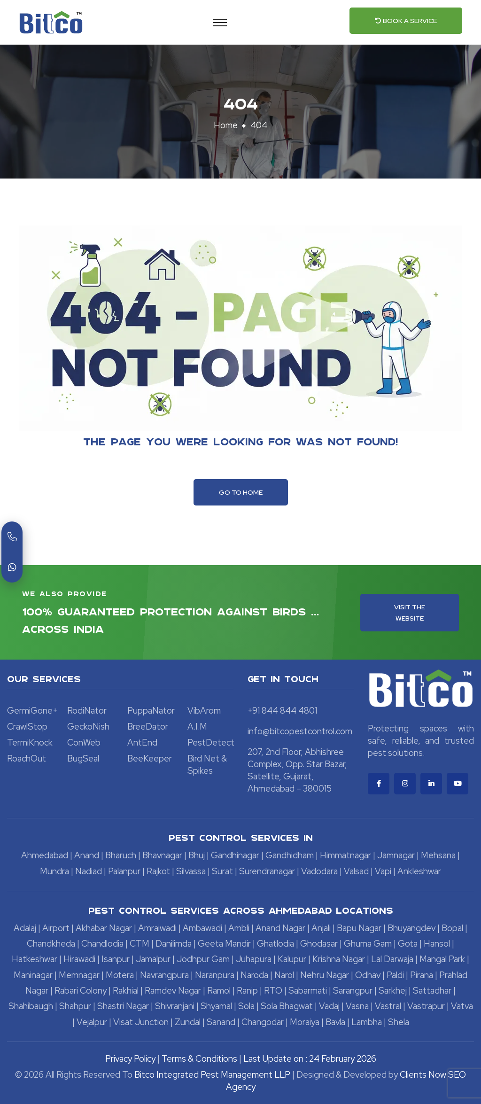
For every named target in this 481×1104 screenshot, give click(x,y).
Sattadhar (432, 990)
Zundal (188, 1022)
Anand (86, 855)
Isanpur (115, 959)
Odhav (367, 975)
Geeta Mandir (224, 943)
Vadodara (319, 871)
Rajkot (158, 871)
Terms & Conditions (199, 1059)
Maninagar (33, 975)
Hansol (437, 943)
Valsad (356, 871)
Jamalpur (153, 959)
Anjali (321, 928)
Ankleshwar (419, 871)
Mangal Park (442, 959)
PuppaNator (151, 710)
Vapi (383, 871)
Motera (120, 975)
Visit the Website (409, 612)
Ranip (247, 990)
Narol (284, 975)
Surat (222, 871)
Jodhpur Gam (203, 959)
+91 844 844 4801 (282, 710)
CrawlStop (27, 726)
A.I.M (197, 726)
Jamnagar (396, 855)
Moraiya (304, 1022)
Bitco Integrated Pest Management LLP (213, 1075)
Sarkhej (393, 990)
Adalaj (25, 928)
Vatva (462, 1006)
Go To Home (241, 492)
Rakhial (126, 990)
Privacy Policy (130, 1059)
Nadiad (88, 871)
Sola (246, 1006)
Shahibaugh (30, 1006)
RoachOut (26, 758)
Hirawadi (79, 959)
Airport (56, 928)
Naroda (254, 975)
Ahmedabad (44, 855)
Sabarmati (307, 990)
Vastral (388, 1006)
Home (226, 125)
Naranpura (214, 975)
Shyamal (216, 1006)
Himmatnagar (345, 855)
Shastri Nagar (123, 1006)
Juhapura (254, 959)
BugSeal (83, 758)
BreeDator (147, 726)
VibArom (204, 710)
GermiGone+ (32, 710)
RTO (273, 990)
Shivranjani (174, 1006)
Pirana (421, 975)
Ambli (238, 928)
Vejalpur (92, 1022)
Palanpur (124, 871)
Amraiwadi (157, 928)
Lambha (366, 1022)
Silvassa (191, 871)
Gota (408, 943)
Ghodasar (319, 943)
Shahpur (75, 1006)
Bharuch (120, 855)
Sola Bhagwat (287, 1006)
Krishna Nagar (338, 959)
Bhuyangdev (411, 928)
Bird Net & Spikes (207, 765)
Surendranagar (267, 871)
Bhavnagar (162, 855)
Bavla (335, 1022)
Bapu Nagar (359, 928)
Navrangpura (164, 975)
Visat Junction (141, 1022)
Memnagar (79, 975)
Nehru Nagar (324, 975)
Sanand (221, 1022)
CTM (139, 943)
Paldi (395, 975)
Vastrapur (426, 1006)
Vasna (357, 1006)
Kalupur (292, 959)
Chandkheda (51, 943)
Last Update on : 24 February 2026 (309, 1059)
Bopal (452, 928)
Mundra (54, 871)
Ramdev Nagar (173, 990)
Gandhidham (289, 855)
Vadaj (329, 1006)
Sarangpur (352, 990)
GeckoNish (88, 726)
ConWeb (84, 742)
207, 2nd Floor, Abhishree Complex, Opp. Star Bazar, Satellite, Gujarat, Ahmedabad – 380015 (297, 770)
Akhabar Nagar (104, 928)
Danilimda (173, 943)
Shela (398, 1022)
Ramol (219, 990)
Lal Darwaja (392, 959)
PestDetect (210, 742)
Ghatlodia (275, 943)
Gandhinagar (235, 855)
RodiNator (87, 710)
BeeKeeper (149, 758)
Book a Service (406, 20)
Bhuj (196, 855)
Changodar (262, 1022)
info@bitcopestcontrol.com (300, 731)
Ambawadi (202, 928)
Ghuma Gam (368, 943)
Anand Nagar (280, 928)
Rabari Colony (80, 990)
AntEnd (142, 742)
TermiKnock (30, 742)
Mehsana (438, 855)
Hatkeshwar (34, 959)
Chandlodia (102, 943)
